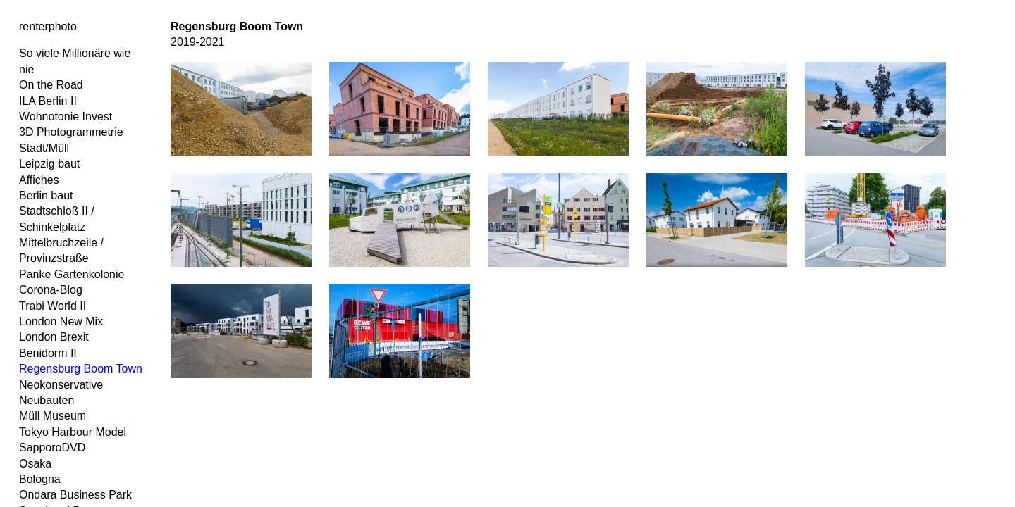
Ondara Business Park (75, 495)
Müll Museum (52, 416)
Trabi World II (52, 306)
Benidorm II (48, 353)
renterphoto (48, 26)
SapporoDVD (52, 447)
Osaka (35, 464)
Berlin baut (46, 195)
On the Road (51, 85)
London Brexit (54, 337)
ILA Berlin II (48, 101)
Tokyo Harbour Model (72, 432)
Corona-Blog (50, 290)
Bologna (40, 479)
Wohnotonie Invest (65, 117)
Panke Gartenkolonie (71, 274)
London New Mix (61, 321)
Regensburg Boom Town (80, 369)
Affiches (39, 180)
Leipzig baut (49, 164)
